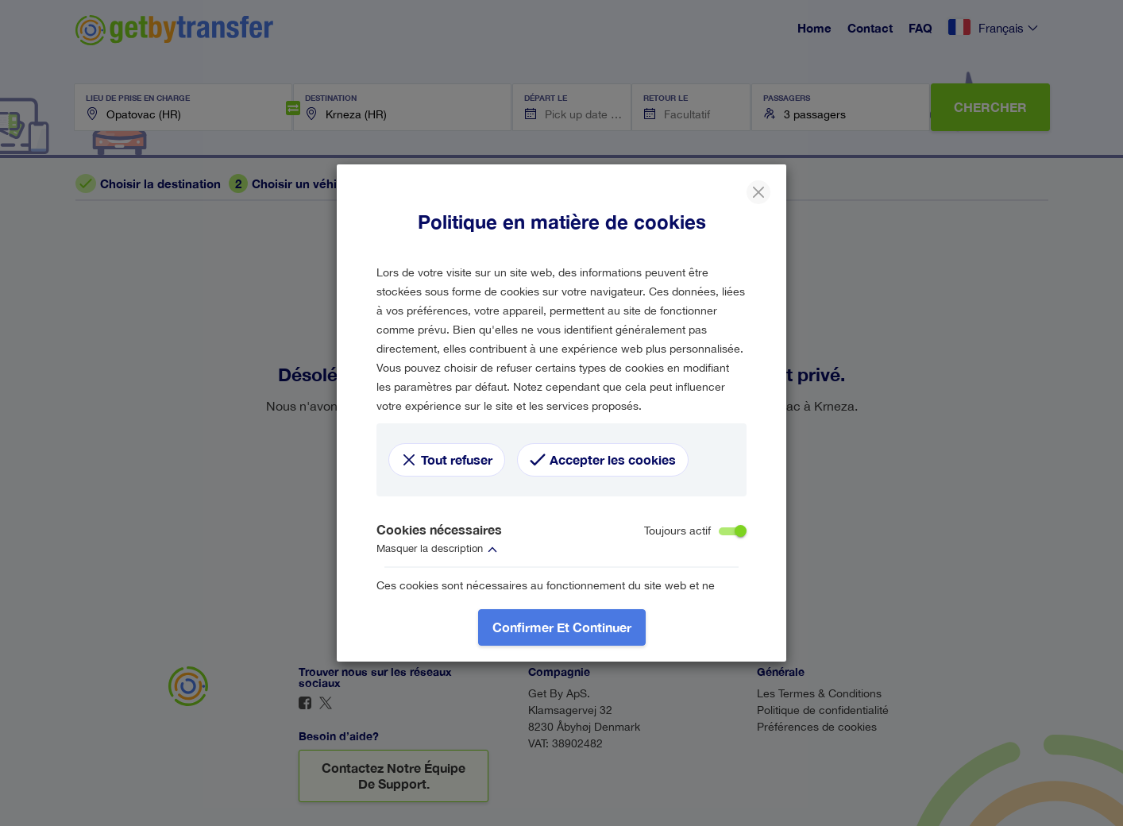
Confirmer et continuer (561, 627)
